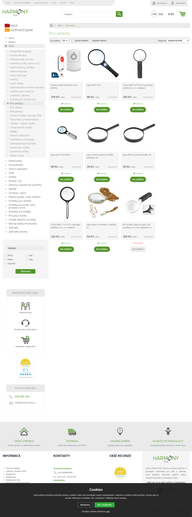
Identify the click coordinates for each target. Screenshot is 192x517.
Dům (60, 25)
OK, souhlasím (105, 505)
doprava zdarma (99, 40)
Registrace (162, 3)
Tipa (31, 259)
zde (107, 511)
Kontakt (63, 2)
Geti (30, 255)
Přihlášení (180, 3)
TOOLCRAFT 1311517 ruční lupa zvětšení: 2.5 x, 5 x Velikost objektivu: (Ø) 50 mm (65, 226)
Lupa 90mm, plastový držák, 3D (136, 154)
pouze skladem (81, 40)
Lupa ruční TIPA (93, 85)
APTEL (10, 255)
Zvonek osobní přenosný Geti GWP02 (63, 86)
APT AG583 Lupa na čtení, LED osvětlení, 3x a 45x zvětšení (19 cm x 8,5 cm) (136, 226)
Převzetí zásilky (13, 468)
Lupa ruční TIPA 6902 (60, 154)
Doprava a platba (41, 2)
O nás (54, 2)
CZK (154, 14)
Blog (72, 2)
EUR (161, 14)
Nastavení (85, 505)
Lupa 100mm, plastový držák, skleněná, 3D (99, 156)
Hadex (10, 259)
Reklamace (11, 477)
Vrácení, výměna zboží (16, 471)
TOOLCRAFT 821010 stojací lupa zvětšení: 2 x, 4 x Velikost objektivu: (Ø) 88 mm (137, 87)
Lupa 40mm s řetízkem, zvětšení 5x (101, 226)
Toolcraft (11, 263)
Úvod (8, 2)
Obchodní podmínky (22, 2)
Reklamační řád (13, 480)
